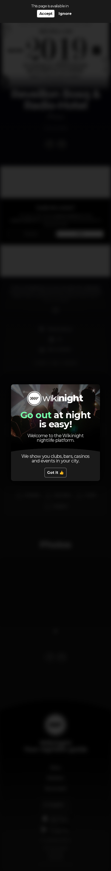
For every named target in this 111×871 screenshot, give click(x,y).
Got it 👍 (55, 472)
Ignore (65, 13)
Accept (45, 13)
